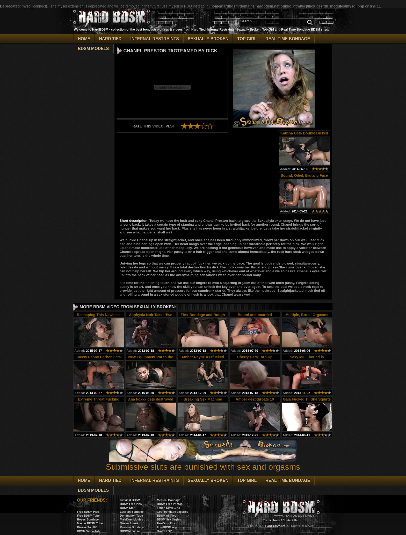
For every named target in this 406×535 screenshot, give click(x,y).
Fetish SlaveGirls (168, 507)
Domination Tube (131, 515)
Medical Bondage (168, 500)
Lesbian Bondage (132, 511)
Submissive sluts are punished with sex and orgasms (203, 463)
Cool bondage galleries (172, 511)
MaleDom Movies (131, 519)
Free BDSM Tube (88, 515)
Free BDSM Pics (88, 511)
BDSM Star (127, 507)
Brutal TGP (164, 531)
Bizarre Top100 (87, 527)
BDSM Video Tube (89, 531)
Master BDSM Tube (90, 523)
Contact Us (290, 520)
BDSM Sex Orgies (169, 519)
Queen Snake (129, 523)
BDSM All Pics (166, 515)
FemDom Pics (166, 523)
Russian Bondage (132, 527)
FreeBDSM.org (167, 527)
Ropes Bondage (88, 519)
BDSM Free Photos (170, 503)
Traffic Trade (271, 520)
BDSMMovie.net (130, 531)
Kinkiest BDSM (130, 500)
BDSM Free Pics (131, 503)
